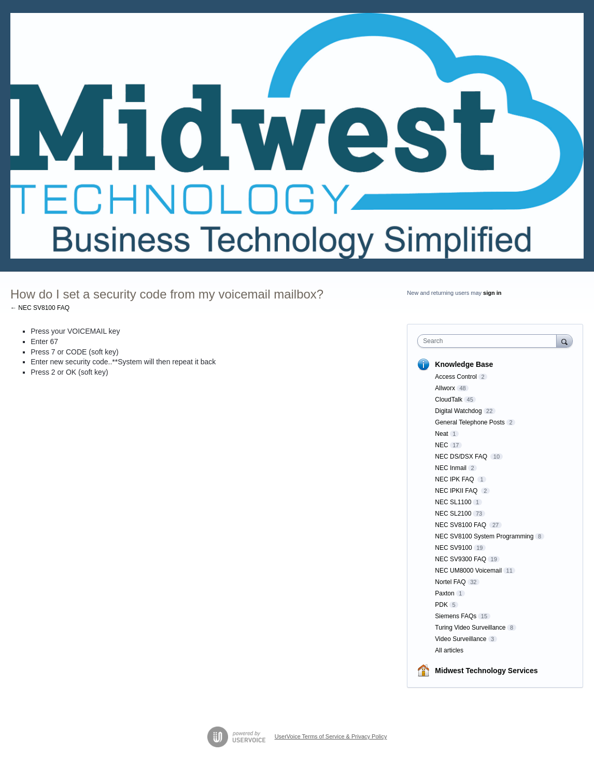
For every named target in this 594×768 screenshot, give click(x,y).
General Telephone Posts (470, 422)
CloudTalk (448, 399)
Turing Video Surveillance (470, 627)
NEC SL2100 (453, 513)
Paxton (444, 593)
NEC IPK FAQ (455, 479)
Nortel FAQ (450, 582)
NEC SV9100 (453, 547)
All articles (449, 650)
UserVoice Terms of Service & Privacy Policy (331, 736)
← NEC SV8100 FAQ (39, 307)
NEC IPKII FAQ (457, 490)
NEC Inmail (450, 468)
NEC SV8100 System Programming (484, 536)
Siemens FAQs (455, 616)
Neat (441, 433)
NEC (441, 445)
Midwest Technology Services (486, 670)
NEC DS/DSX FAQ (462, 456)
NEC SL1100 (453, 502)
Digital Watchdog (458, 411)
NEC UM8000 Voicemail (468, 570)
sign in (492, 293)
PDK (441, 604)
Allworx (445, 388)
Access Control (456, 376)
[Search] (564, 340)
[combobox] (489, 341)
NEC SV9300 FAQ (460, 559)
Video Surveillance (460, 639)
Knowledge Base (464, 364)
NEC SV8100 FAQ (461, 525)
